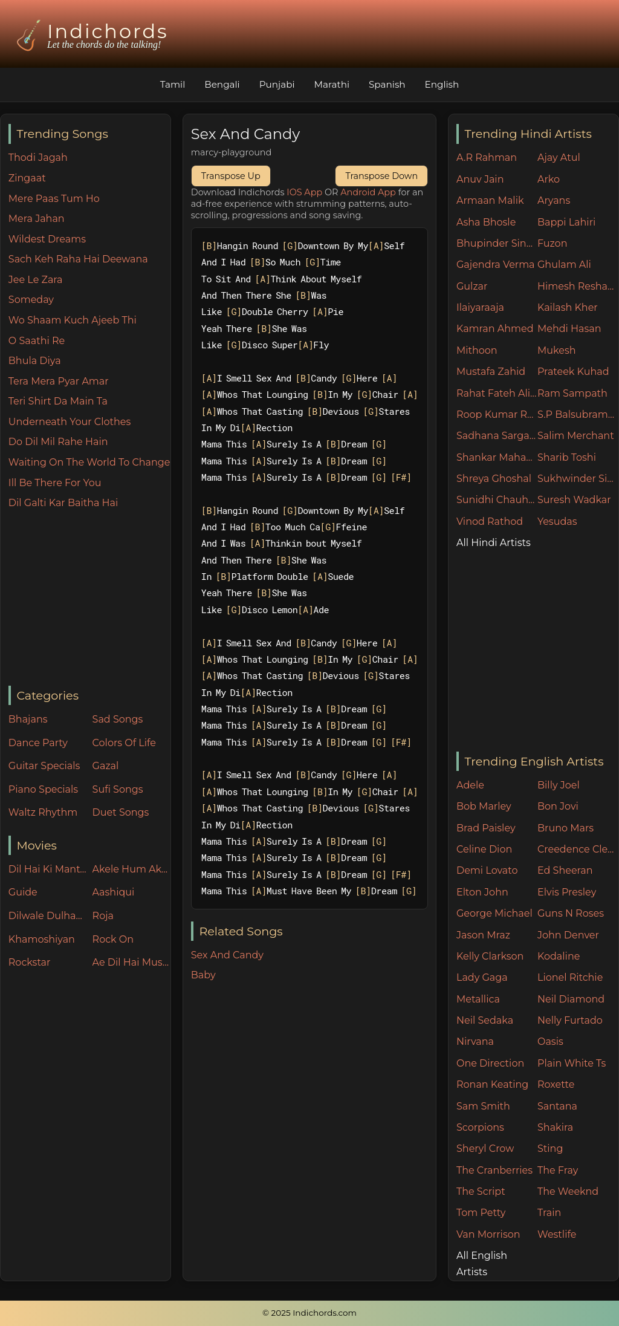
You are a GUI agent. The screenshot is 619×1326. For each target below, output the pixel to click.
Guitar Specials (44, 766)
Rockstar (29, 962)
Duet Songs (120, 812)
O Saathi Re (36, 340)
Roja (103, 915)
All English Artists (481, 1264)
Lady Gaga (482, 977)
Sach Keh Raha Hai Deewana (78, 259)
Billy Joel (558, 785)
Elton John (482, 892)
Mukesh (556, 350)
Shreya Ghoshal (493, 478)
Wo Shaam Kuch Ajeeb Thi (72, 320)
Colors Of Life (124, 743)
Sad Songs (117, 719)
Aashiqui (113, 892)
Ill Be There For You (55, 483)
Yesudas (557, 521)
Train (549, 1212)
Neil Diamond (570, 999)
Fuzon (552, 243)
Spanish (387, 84)
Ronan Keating (492, 1084)
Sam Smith (483, 1106)
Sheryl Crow (485, 1148)
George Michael (494, 913)
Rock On (113, 939)
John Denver (568, 935)
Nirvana (475, 1041)
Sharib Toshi (566, 457)
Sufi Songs (117, 789)
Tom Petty (480, 1212)
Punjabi (277, 84)
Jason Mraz (483, 935)
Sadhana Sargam (496, 435)
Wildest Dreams (47, 239)
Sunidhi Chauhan (496, 499)
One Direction (490, 1063)
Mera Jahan (36, 218)
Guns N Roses (570, 913)
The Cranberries (494, 1170)
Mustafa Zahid (490, 371)
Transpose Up (231, 176)
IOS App (304, 192)
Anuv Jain (480, 179)
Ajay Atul (558, 157)
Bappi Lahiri (566, 222)
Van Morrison (488, 1234)
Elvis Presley (566, 892)
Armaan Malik (490, 200)
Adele (470, 785)
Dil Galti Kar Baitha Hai (63, 503)
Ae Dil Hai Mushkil (131, 962)
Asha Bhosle (486, 222)
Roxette (555, 1084)
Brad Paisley (486, 828)
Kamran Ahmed (495, 328)
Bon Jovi (557, 806)
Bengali (221, 84)
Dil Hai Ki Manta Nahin (47, 869)
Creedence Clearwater (577, 849)
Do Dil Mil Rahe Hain (58, 441)
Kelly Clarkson (489, 956)
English (442, 84)
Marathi (331, 84)
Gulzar (471, 286)
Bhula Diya (34, 360)
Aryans (553, 200)
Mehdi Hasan (569, 328)
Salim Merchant (575, 435)
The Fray (557, 1170)
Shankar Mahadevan (496, 457)
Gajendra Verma (495, 264)
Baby (203, 975)
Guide (22, 892)
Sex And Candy (227, 955)
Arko (548, 179)
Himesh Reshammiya (577, 286)
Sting (550, 1148)
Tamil (173, 84)
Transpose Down (381, 176)
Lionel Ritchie (570, 977)
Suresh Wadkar (574, 499)
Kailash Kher (567, 307)
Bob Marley (483, 806)
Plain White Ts (571, 1063)
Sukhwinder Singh (577, 478)
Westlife (556, 1234)
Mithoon (476, 350)
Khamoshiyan (41, 939)
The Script (480, 1191)
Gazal (105, 766)
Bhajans (28, 719)
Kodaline (558, 956)
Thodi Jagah (38, 157)
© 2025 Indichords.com (309, 1313)
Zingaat (27, 178)
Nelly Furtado (570, 1020)
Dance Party (38, 743)
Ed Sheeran (565, 870)
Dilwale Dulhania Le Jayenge (47, 915)
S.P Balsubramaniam (577, 414)
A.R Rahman (486, 157)
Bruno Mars (565, 828)
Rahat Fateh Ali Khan (496, 393)
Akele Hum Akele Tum (131, 869)
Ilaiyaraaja (480, 307)
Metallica (478, 999)
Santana (557, 1106)
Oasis (550, 1041)
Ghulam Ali (564, 264)
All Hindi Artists (493, 542)
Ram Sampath (572, 393)
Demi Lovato (486, 870)
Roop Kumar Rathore (496, 414)
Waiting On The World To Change (89, 462)
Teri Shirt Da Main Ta (58, 401)
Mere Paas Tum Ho (54, 198)
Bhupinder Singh (496, 243)
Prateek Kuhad (573, 371)
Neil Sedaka (484, 1020)
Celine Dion (484, 849)
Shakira (555, 1127)
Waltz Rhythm (43, 812)
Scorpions (480, 1127)
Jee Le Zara (35, 279)
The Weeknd (567, 1191)
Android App (368, 192)
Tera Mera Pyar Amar (58, 381)
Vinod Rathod (489, 521)
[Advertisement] (89, 598)
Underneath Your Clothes (69, 421)
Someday (31, 299)
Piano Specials (43, 789)
